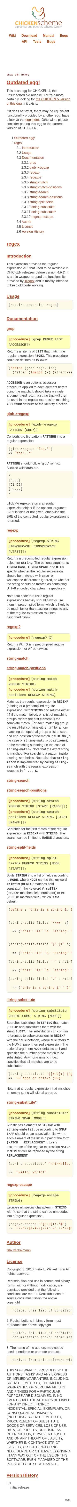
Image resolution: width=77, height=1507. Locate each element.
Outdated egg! (24, 138)
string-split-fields (41, 202)
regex (18, 143)
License (27, 226)
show (10, 74)
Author (26, 221)
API (24, 41)
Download (29, 35)
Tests (37, 41)
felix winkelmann (19, 1254)
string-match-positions (46, 187)
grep (33, 162)
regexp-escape (42, 217)
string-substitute (43, 207)
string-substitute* (43, 212)
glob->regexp (39, 167)
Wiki (12, 35)
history (25, 74)
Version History (33, 231)
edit (17, 74)
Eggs (64, 35)
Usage (26, 152)
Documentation (33, 157)
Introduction (30, 148)
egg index (32, 119)
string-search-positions (46, 197)
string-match (39, 182)
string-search (39, 192)
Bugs (51, 41)
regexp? (35, 177)
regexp (35, 172)
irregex (29, 281)
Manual (48, 35)
